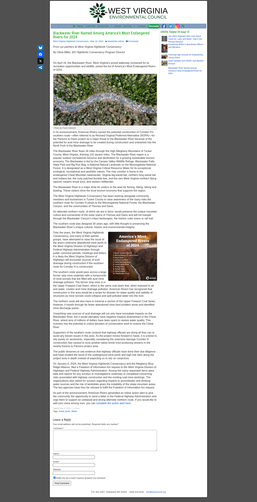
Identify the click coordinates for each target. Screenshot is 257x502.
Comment (58, 428)
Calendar (90, 26)
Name (56, 457)
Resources (105, 26)
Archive (129, 26)
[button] (182, 26)
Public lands (64, 411)
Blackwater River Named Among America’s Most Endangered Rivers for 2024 (101, 35)
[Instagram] (177, 26)
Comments (133, 41)
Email (56, 465)
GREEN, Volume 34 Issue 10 (175, 31)
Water (74, 411)
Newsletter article (116, 41)
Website (57, 473)
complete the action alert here (113, 403)
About (80, 26)
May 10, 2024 (96, 41)
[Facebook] (164, 26)
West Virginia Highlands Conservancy (71, 41)
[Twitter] (170, 26)
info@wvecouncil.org (156, 496)
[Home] (74, 26)
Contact (141, 26)
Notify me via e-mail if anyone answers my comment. (79, 482)
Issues (117, 26)
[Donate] (154, 26)
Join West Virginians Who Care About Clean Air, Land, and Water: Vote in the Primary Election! (185, 39)
